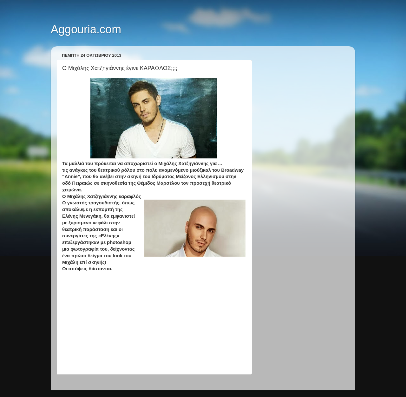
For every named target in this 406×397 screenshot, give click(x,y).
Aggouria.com (86, 29)
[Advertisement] (154, 323)
